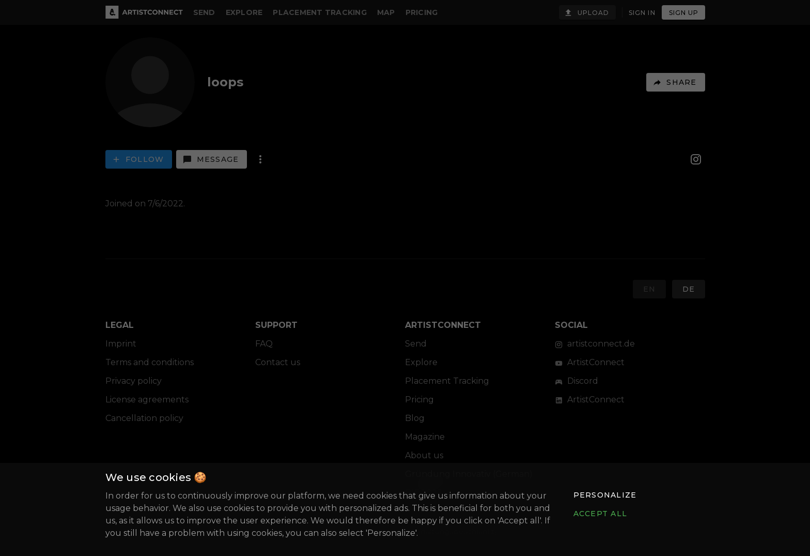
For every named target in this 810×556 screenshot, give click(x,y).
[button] (604, 495)
